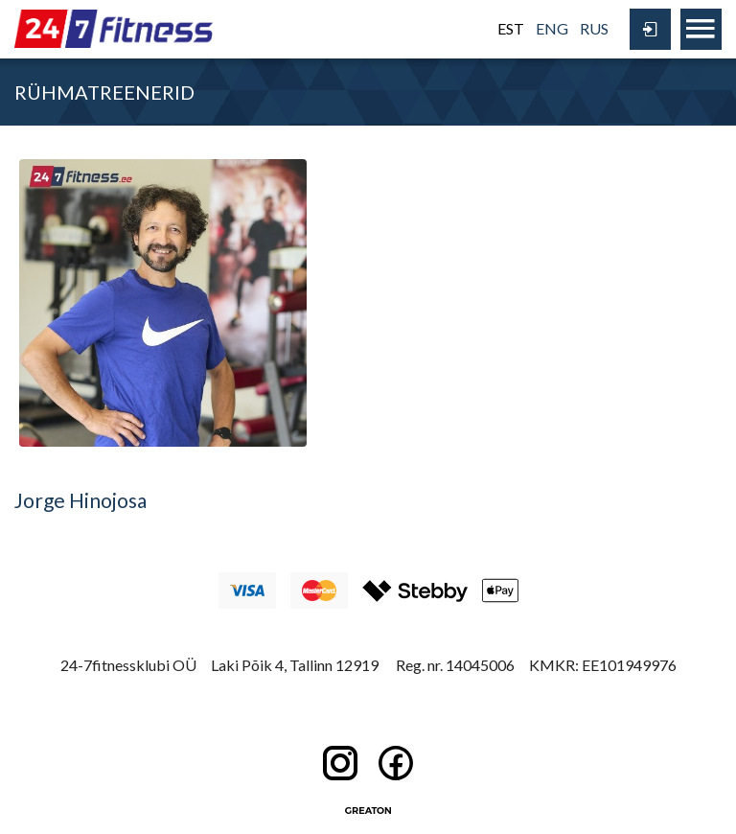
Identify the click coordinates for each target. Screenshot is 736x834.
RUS (594, 28)
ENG (552, 28)
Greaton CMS (368, 810)
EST (510, 28)
